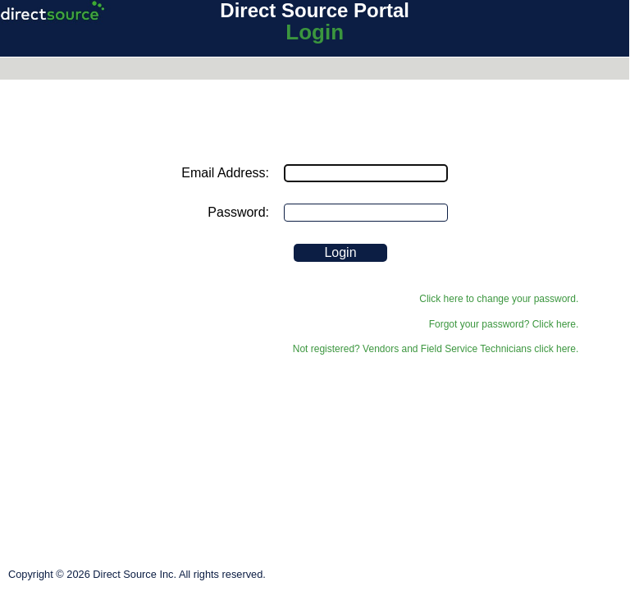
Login (314, 32)
